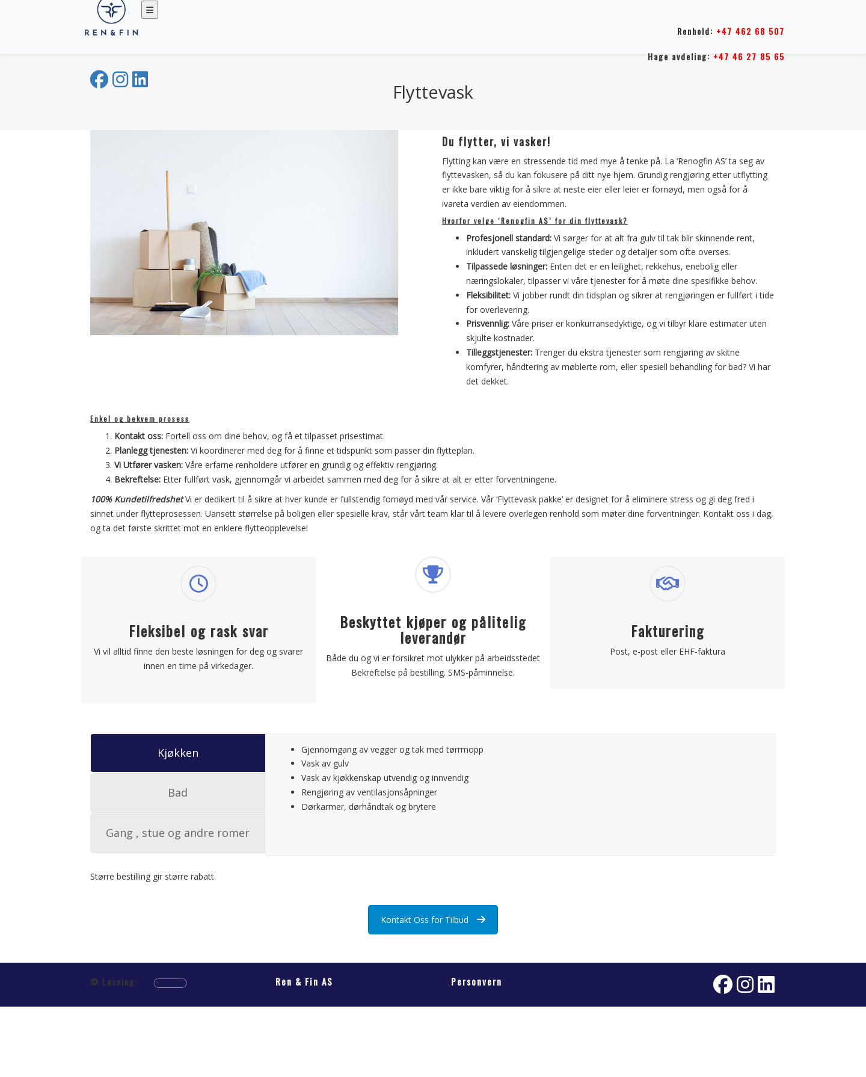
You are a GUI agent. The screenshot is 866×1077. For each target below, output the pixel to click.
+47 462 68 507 (750, 31)
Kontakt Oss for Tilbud (433, 919)
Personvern (476, 981)
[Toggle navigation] (149, 10)
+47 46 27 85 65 (749, 56)
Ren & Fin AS (304, 981)
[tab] (177, 753)
